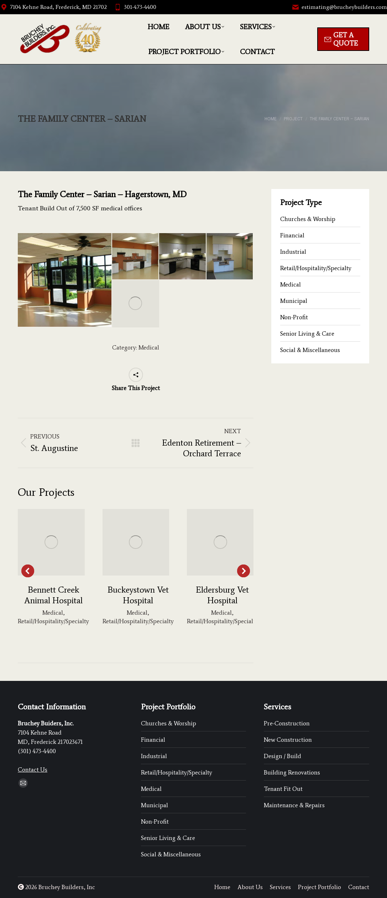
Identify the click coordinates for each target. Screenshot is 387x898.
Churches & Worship (307, 218)
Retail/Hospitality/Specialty (53, 621)
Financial (292, 235)
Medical (148, 347)
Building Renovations (292, 772)
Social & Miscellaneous (310, 349)
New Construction (288, 739)
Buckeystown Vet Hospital (138, 594)
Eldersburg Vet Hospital (222, 594)
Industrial (293, 251)
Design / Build (282, 756)
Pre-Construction (287, 723)
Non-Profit (294, 317)
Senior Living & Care (307, 333)
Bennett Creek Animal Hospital (53, 594)
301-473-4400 (135, 7)
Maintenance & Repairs (294, 805)
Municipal (293, 300)
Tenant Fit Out (283, 788)
